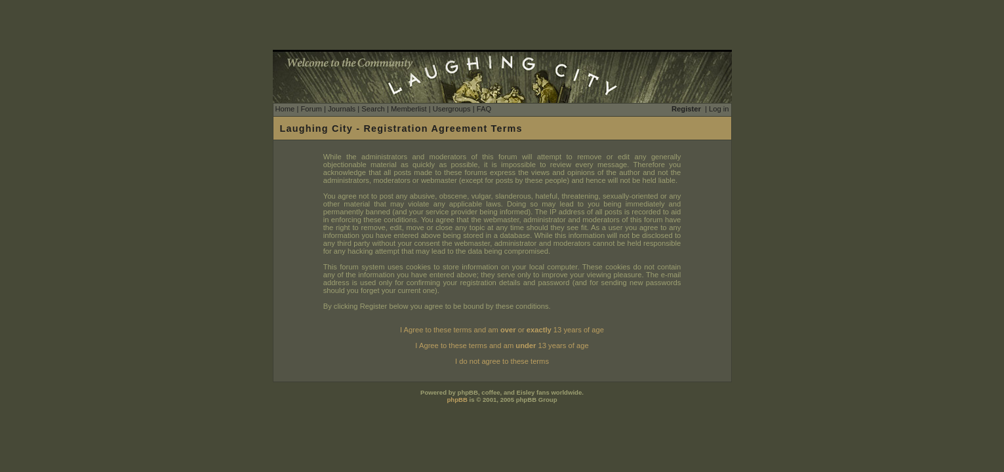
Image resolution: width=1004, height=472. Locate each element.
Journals (341, 109)
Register (686, 109)
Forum (310, 109)
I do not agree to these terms (502, 361)
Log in (719, 109)
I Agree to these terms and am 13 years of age (501, 345)
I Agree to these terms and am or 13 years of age (502, 330)
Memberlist (409, 109)
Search (372, 109)
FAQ (484, 109)
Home (285, 109)
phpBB (457, 399)
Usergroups (452, 109)
